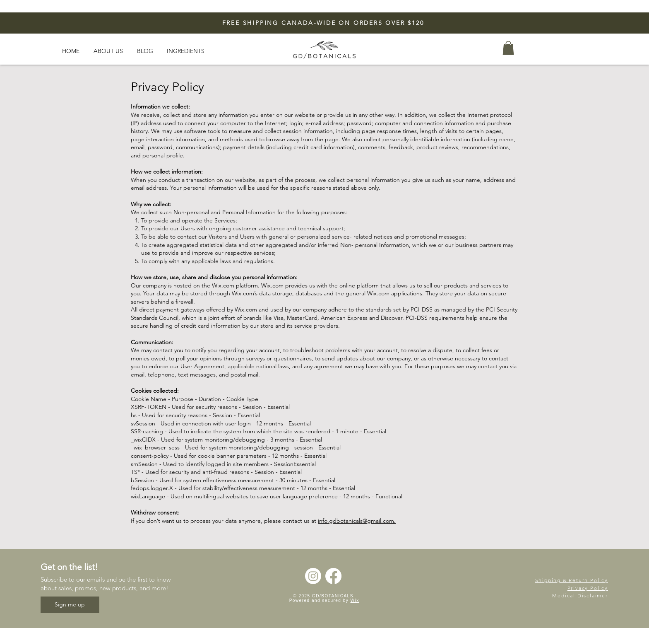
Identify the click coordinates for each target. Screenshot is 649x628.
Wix (355, 600)
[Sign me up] (70, 605)
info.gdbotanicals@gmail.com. (357, 520)
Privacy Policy (587, 588)
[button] (508, 48)
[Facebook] (333, 576)
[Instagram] (313, 576)
